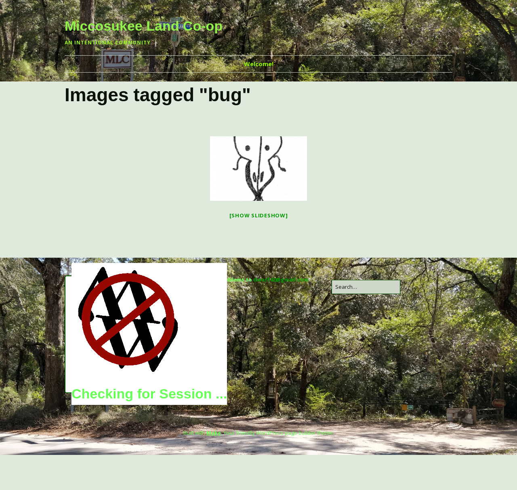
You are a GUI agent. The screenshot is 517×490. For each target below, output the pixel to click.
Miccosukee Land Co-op (144, 25)
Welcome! (258, 64)
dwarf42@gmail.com (281, 279)
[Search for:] (366, 287)
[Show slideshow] (258, 215)
